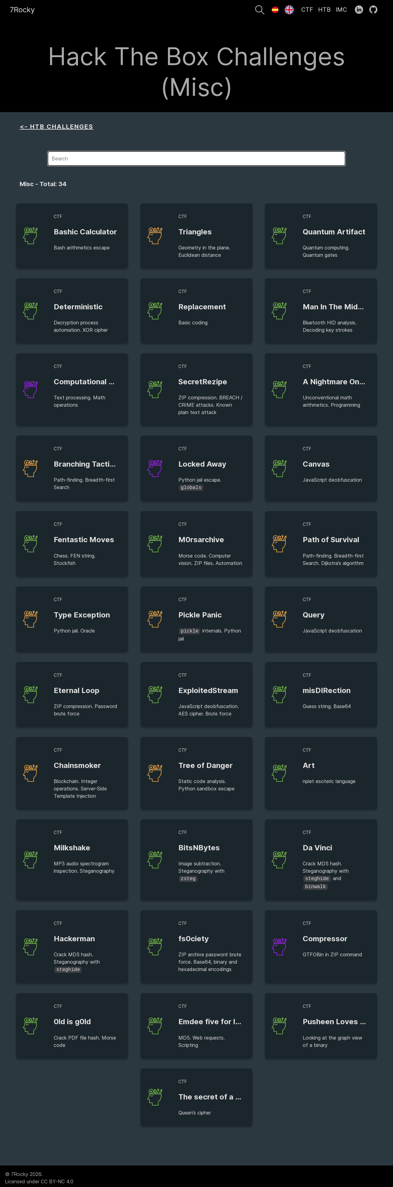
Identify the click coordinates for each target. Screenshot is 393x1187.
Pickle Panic (200, 614)
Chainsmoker (77, 764)
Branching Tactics (86, 464)
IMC (341, 9)
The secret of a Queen (218, 1093)
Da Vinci (317, 846)
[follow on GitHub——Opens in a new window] (375, 10)
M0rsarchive (201, 539)
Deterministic (78, 306)
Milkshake (72, 846)
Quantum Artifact (334, 231)
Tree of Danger (205, 764)
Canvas (316, 464)
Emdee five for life (211, 1018)
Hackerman (74, 936)
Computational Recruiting (99, 381)
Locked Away (202, 464)
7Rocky (22, 9)
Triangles (195, 231)
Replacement (202, 306)
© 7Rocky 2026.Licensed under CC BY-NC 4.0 (39, 1174)
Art (309, 764)
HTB (324, 9)
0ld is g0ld (72, 1018)
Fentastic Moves (84, 539)
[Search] (259, 10)
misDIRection (327, 689)
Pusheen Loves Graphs (344, 1018)
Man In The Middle (336, 306)
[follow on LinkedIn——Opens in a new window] (361, 10)
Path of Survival (331, 539)
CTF (307, 9)
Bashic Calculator (85, 231)
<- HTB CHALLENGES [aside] (56, 126)
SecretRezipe (202, 381)
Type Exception (82, 614)
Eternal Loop (76, 689)
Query (314, 614)
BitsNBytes (199, 846)
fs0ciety (193, 936)
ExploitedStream (208, 689)
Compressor (325, 936)
